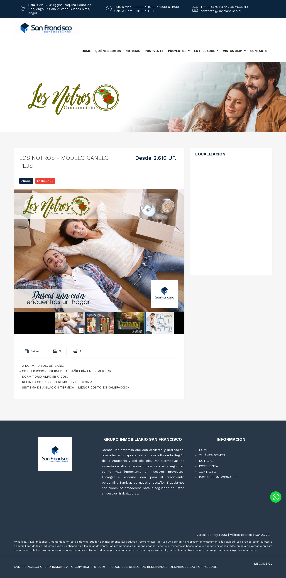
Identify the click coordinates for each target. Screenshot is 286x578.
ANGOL (26, 180)
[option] (99, 250)
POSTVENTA (154, 51)
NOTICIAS (132, 51)
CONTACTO (258, 51)
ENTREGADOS (204, 51)
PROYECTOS (177, 51)
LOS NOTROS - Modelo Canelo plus (64, 162)
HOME (86, 51)
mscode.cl (263, 563)
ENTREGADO (45, 180)
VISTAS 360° (232, 51)
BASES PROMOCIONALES (218, 477)
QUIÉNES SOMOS (108, 51)
